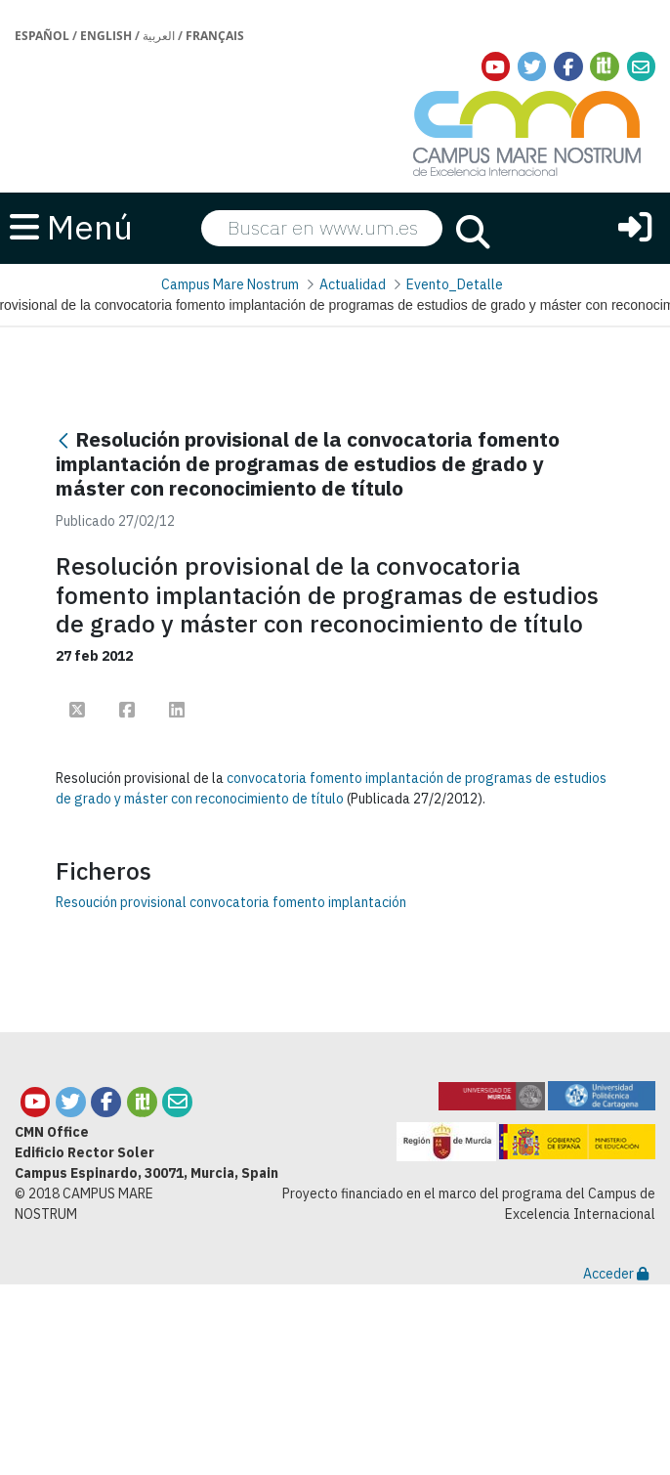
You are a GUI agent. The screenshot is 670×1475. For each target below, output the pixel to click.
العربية (159, 35)
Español (42, 35)
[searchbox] (321, 227)
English (106, 35)
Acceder (616, 1273)
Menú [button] (71, 226)
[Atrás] (63, 441)
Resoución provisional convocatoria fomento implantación (231, 902)
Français (215, 35)
